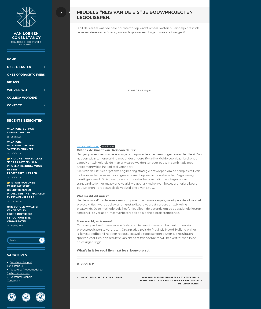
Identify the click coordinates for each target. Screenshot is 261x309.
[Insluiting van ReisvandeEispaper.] (140, 90)
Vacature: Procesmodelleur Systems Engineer (21, 145)
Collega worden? (22, 97)
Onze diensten (19, 67)
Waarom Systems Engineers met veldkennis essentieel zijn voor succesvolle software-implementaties (171, 280)
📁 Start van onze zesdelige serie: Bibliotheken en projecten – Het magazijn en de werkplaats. (26, 190)
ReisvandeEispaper (88, 146)
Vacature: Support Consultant (99, 277)
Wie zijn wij (17, 90)
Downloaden (107, 146)
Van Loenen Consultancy (26, 35)
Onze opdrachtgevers (26, 74)
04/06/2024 (87, 263)
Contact (14, 105)
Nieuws (13, 82)
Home (11, 59)
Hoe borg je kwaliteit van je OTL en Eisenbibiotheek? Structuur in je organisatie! (23, 214)
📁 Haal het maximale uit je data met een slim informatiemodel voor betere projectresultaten (25, 166)
